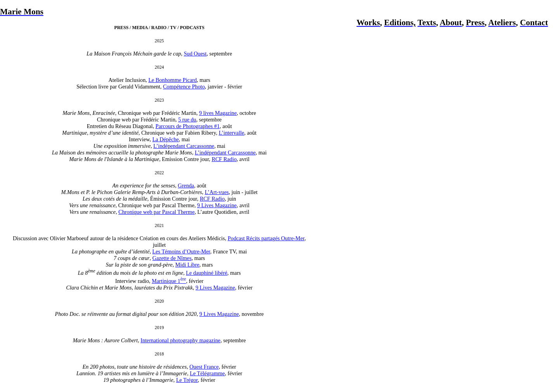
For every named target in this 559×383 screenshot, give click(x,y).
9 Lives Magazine (217, 205)
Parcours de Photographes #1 (188, 126)
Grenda (186, 185)
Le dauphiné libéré (206, 273)
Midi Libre (187, 265)
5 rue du (187, 119)
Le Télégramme (207, 373)
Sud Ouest (195, 53)
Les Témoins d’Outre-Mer (181, 251)
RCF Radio (224, 159)
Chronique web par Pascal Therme (156, 212)
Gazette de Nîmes (171, 258)
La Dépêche (165, 139)
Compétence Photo (184, 86)
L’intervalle (231, 133)
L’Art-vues (217, 192)
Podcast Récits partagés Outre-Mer (265, 238)
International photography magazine (180, 340)
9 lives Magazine (218, 113)
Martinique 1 (169, 281)
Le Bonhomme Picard (172, 80)
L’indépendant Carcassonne (183, 146)
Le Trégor (187, 380)
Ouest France (204, 367)
